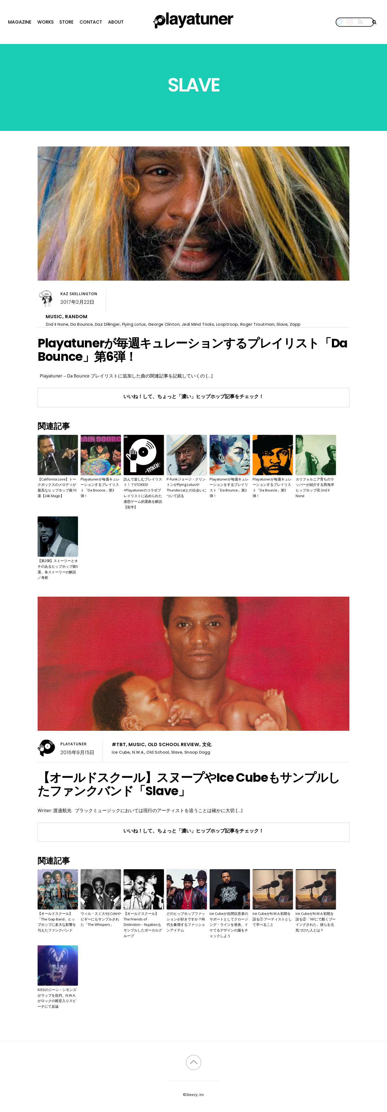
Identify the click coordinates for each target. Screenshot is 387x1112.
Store (66, 22)
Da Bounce (81, 324)
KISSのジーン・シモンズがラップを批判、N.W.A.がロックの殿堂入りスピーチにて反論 (57, 998)
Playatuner (73, 744)
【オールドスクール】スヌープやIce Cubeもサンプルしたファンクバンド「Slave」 (189, 784)
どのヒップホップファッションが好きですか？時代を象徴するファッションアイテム (186, 922)
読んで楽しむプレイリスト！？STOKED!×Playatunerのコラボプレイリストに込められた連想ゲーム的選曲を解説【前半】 (143, 493)
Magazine (19, 22)
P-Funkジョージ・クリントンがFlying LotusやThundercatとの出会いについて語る (186, 487)
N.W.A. (138, 752)
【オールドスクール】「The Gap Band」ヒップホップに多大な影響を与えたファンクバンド (57, 922)
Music (54, 316)
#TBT (119, 744)
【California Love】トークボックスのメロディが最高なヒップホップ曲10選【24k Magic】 (57, 487)
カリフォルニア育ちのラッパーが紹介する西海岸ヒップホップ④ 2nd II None (315, 487)
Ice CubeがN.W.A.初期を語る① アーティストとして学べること (272, 919)
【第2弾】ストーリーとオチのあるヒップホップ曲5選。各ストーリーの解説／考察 (58, 569)
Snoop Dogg (197, 752)
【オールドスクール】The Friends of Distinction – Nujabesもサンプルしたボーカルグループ (143, 924)
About (116, 22)
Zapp (295, 324)
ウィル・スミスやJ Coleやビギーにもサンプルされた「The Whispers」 (101, 919)
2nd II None (57, 324)
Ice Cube (121, 752)
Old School (157, 752)
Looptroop (227, 324)
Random (76, 316)
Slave (282, 324)
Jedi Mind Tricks (198, 324)
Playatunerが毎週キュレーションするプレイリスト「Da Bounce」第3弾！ (100, 487)
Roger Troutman (257, 324)
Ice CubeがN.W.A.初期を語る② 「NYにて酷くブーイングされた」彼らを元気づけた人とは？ (316, 922)
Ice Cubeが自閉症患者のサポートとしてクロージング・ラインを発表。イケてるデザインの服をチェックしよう (229, 924)
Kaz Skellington (78, 293)
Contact (91, 22)
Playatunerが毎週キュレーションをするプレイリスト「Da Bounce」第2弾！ (229, 487)
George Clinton (164, 324)
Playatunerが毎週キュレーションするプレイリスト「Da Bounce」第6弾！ (192, 350)
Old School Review (173, 744)
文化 (207, 744)
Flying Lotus (134, 324)
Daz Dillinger (107, 324)
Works (45, 22)
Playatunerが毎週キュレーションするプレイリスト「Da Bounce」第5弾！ (272, 487)
